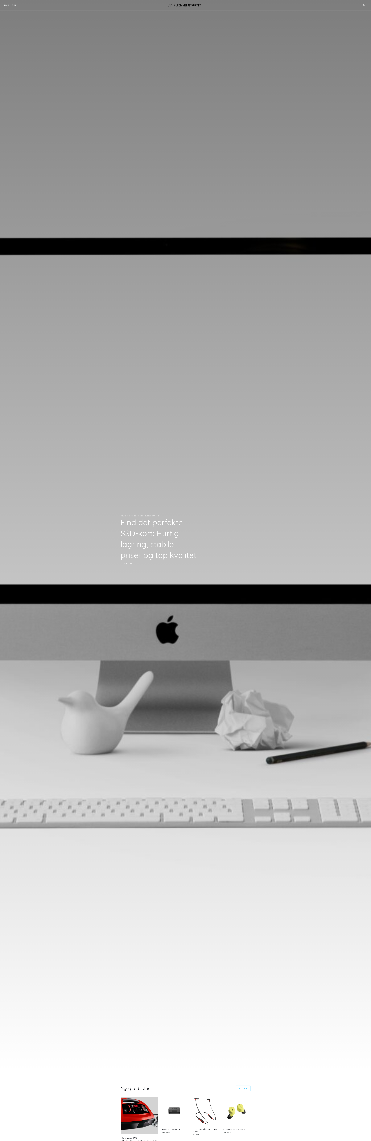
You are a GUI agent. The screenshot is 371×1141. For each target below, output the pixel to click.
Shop (14, 5)
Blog (6, 5)
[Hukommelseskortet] (184, 5)
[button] (364, 5)
